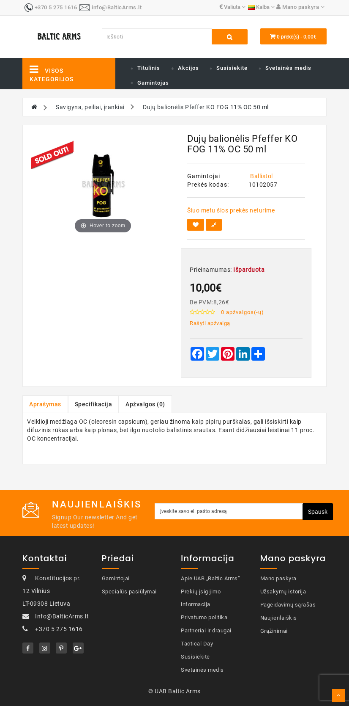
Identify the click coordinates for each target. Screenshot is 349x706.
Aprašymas (45, 404)
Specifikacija (93, 404)
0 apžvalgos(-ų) (242, 312)
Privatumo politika (204, 617)
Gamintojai (116, 578)
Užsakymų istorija (283, 591)
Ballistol (261, 176)
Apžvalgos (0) (145, 404)
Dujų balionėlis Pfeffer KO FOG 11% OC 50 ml (206, 107)
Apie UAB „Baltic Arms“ (210, 578)
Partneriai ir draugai (206, 630)
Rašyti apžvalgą (210, 323)
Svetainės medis (288, 68)
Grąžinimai (274, 631)
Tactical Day (197, 643)
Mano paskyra (278, 578)
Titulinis (148, 68)
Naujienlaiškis (278, 618)
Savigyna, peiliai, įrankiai (90, 107)
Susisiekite (232, 68)
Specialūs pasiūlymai (129, 591)
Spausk (317, 511)
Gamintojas (153, 83)
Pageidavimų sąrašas (288, 604)
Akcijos (188, 68)
